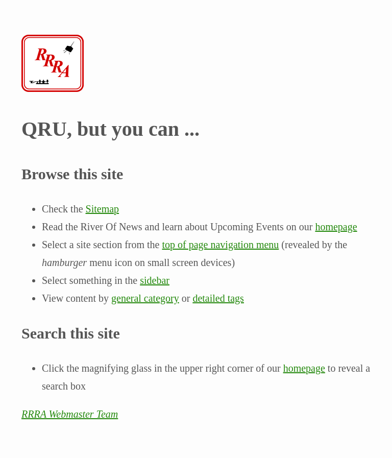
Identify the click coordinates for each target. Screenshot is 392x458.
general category (145, 298)
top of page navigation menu (220, 244)
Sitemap (102, 208)
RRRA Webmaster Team (69, 414)
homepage (336, 226)
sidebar (154, 280)
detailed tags (218, 298)
